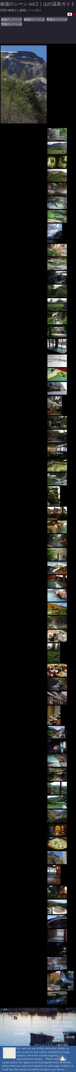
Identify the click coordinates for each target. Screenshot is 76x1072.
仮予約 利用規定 (62, 1022)
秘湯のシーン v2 (34, 19)
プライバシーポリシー (28, 1026)
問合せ (56, 1041)
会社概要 (19, 1033)
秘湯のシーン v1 (11, 19)
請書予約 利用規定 (63, 1026)
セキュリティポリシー (28, 1022)
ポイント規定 (60, 1033)
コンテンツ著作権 (63, 1037)
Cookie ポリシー (24, 1029)
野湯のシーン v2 (11, 24)
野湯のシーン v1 (57, 19)
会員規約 (57, 1029)
